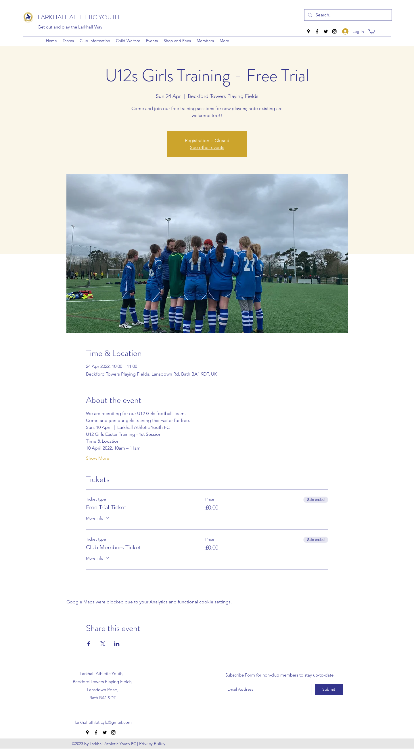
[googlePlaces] (308, 31)
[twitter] (326, 31)
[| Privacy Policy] (151, 743)
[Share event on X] (103, 643)
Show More (97, 458)
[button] (95, 40)
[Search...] (347, 15)
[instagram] (334, 31)
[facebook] (317, 31)
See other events (207, 147)
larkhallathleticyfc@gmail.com (103, 722)
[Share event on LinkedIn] (117, 643)
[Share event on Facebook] (88, 643)
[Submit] (329, 689)
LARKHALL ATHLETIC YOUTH (79, 17)
